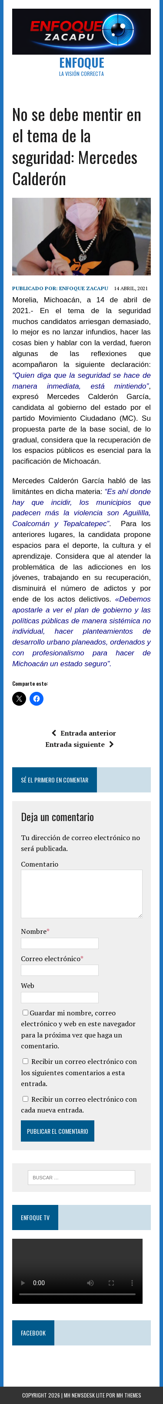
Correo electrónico (50, 958)
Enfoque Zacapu (83, 288)
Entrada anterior (83, 733)
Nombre (34, 931)
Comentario (39, 864)
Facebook (33, 1332)
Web (27, 985)
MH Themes (128, 1395)
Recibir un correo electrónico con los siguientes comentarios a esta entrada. (79, 1072)
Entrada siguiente (79, 744)
